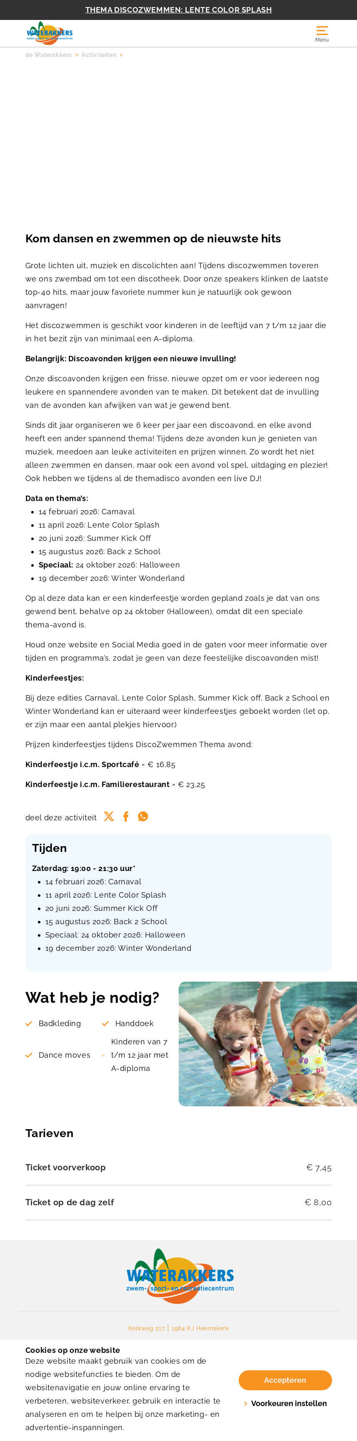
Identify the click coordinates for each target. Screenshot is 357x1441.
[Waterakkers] (102, 33)
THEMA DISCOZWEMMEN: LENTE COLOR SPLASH (178, 9)
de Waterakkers (48, 55)
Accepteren (285, 1380)
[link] (178, 1276)
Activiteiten (99, 55)
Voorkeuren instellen (285, 1403)
